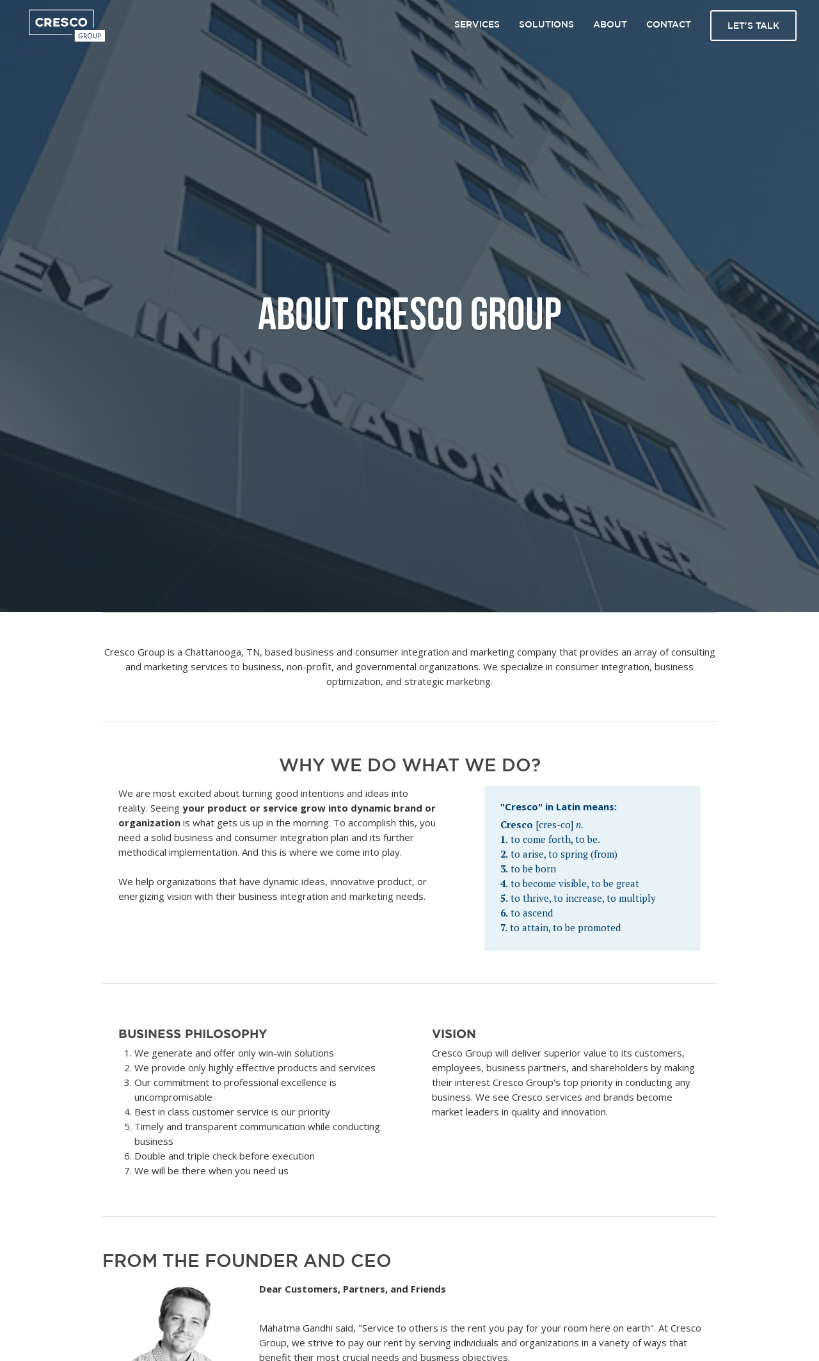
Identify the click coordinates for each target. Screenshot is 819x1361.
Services (477, 24)
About (610, 24)
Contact (668, 24)
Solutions (546, 24)
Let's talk (753, 25)
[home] (66, 25)
